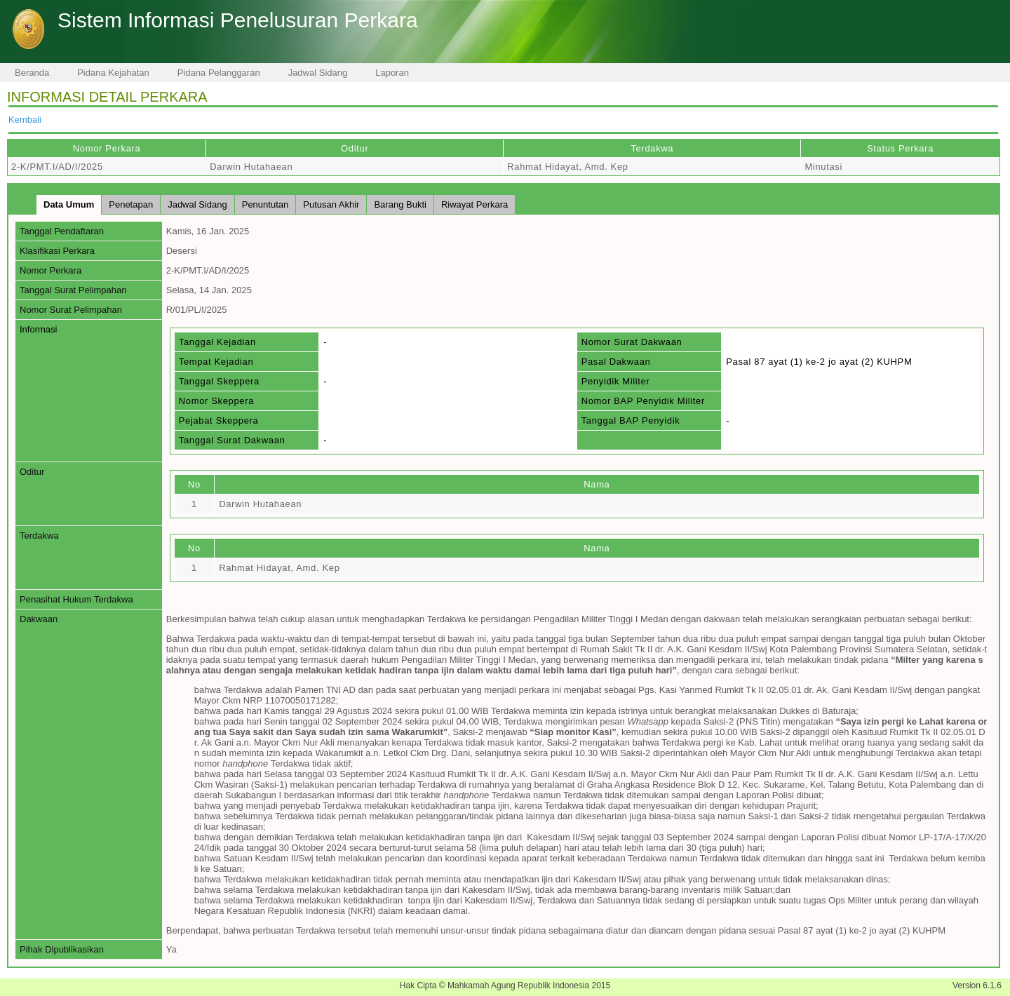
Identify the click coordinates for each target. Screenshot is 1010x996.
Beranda (32, 72)
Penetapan (131, 204)
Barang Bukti (400, 204)
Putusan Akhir (331, 204)
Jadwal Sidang (318, 72)
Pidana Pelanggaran (218, 72)
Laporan (392, 72)
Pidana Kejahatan (113, 72)
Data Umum (68, 204)
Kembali (24, 119)
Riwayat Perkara (474, 204)
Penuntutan (265, 204)
